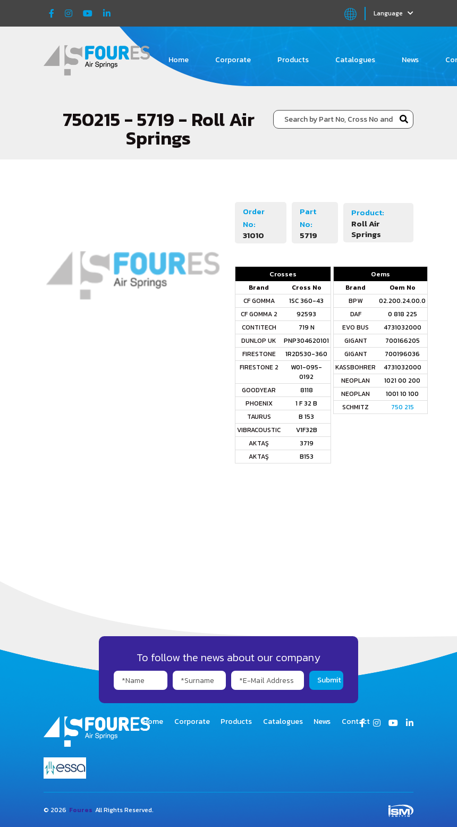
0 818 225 (402, 314)
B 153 (306, 416)
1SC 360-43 (306, 301)
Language (393, 13)
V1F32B (306, 430)
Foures (80, 810)
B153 (307, 456)
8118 (306, 390)
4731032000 (402, 327)
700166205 (402, 340)
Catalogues (355, 59)
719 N (307, 327)
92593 (306, 314)
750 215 (402, 407)
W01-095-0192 (306, 372)
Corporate (233, 59)
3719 (307, 443)
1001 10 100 (402, 394)
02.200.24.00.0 (402, 301)
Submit (329, 680)
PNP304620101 (306, 340)
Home (178, 59)
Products (293, 59)
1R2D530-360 (306, 354)
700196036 (402, 354)
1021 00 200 (402, 380)
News (410, 59)
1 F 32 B (306, 403)
